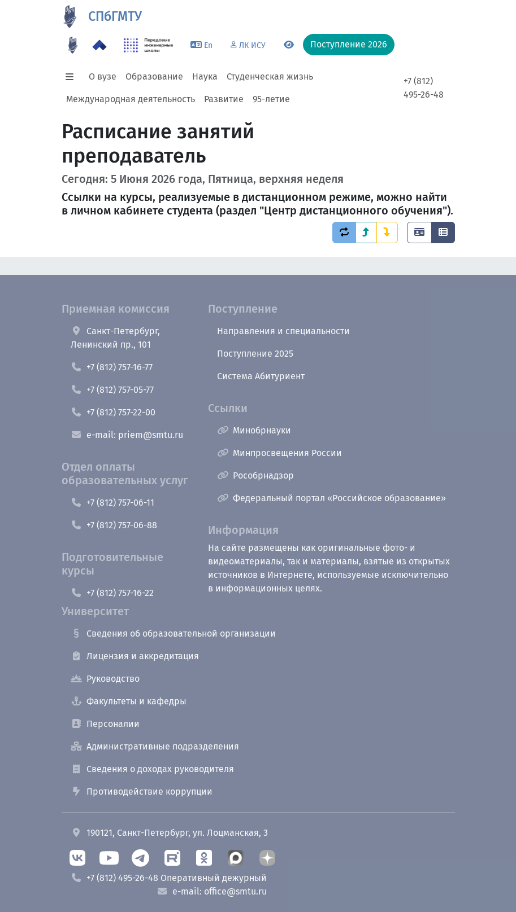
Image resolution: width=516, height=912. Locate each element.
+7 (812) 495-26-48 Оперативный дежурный (169, 877)
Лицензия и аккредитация (135, 656)
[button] (73, 76)
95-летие (271, 99)
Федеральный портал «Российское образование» (331, 498)
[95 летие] (73, 45)
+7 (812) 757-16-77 (112, 367)
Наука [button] (205, 76)
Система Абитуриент (261, 376)
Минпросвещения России (279, 453)
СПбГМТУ (115, 16)
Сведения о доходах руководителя (152, 769)
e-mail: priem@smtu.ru (127, 434)
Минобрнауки (254, 430)
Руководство (105, 678)
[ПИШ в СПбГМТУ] (148, 45)
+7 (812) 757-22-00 (113, 412)
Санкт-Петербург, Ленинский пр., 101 (115, 338)
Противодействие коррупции (142, 791)
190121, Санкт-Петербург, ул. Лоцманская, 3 (169, 832)
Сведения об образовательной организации (173, 633)
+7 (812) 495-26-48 (424, 88)
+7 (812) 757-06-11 (112, 502)
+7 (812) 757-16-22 (112, 592)
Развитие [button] (224, 99)
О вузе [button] (102, 76)
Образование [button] (154, 76)
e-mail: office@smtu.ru (212, 891)
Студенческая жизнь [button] (270, 76)
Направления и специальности (283, 331)
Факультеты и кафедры (129, 701)
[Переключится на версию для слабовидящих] (289, 45)
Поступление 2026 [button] (348, 44)
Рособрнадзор (255, 475)
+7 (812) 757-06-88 (114, 525)
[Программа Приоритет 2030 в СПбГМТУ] (99, 45)
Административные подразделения (155, 746)
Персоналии (105, 723)
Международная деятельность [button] (130, 99)
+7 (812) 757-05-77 (112, 389)
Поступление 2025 (255, 353)
